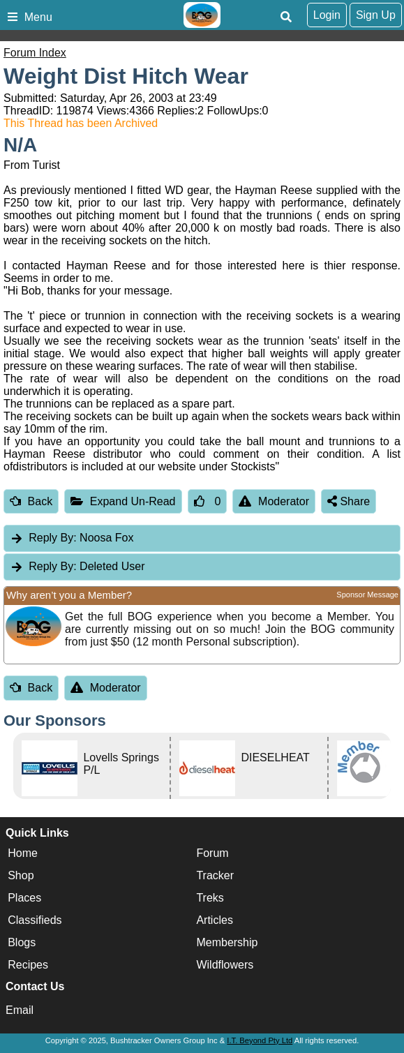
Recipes (28, 965)
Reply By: (52, 538)
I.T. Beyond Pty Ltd (259, 1040)
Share (348, 501)
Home (23, 853)
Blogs (22, 942)
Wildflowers (224, 965)
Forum (212, 853)
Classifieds (34, 920)
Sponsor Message (367, 594)
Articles (214, 920)
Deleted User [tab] (77, 566)
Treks (209, 898)
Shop (20, 875)
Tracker (215, 875)
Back (31, 501)
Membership (226, 942)
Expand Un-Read (122, 501)
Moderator (274, 501)
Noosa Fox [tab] (71, 538)
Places (24, 898)
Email (19, 1010)
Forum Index (34, 53)
